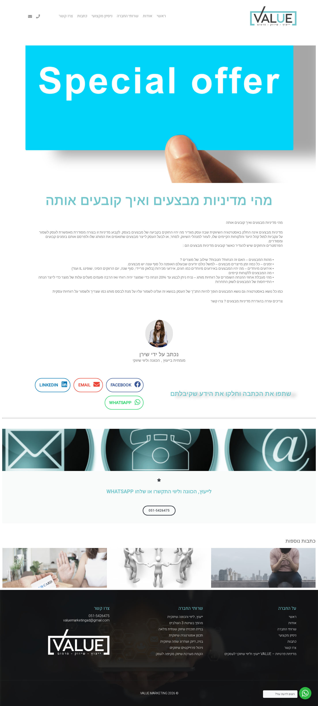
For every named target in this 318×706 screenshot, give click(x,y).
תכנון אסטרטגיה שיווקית (186, 635)
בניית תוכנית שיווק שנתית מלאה (181, 629)
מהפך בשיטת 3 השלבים (186, 623)
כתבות (82, 16)
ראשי (161, 16)
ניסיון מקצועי (102, 16)
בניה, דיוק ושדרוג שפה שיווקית (181, 641)
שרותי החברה (127, 16)
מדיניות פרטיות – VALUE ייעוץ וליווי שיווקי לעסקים (260, 654)
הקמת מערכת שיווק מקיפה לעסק (179, 654)
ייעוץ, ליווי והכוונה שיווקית (185, 616)
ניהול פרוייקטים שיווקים (186, 647)
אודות (147, 16)
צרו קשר (66, 16)
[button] (125, 385)
